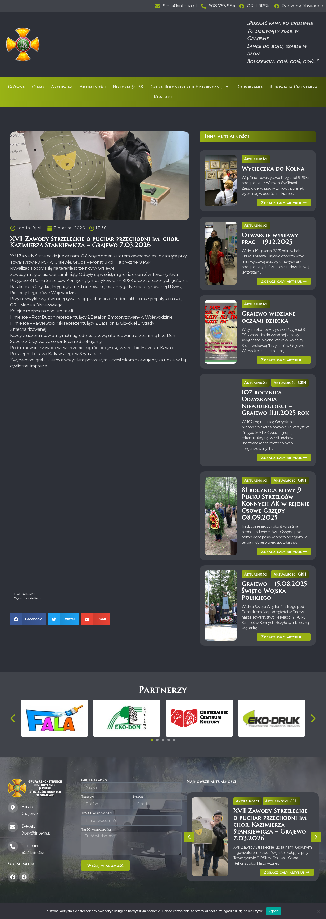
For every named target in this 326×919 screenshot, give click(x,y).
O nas (38, 86)
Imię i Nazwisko (94, 780)
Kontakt (163, 96)
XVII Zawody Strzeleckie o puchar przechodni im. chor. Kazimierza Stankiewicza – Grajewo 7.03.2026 (270, 824)
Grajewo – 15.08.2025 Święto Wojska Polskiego (274, 590)
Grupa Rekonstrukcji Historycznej (189, 86)
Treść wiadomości (96, 829)
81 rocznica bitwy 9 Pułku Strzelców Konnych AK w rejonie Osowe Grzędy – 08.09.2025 (275, 503)
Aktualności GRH (290, 382)
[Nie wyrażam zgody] (318, 911)
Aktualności (93, 86)
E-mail (138, 796)
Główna (16, 86)
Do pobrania (249, 86)
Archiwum (62, 86)
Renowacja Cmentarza (293, 86)
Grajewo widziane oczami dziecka (268, 317)
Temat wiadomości (96, 813)
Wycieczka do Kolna (273, 169)
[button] (28, 619)
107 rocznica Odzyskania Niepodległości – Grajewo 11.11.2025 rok (275, 403)
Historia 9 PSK (128, 86)
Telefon (87, 796)
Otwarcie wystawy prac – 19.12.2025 (270, 238)
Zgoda (273, 911)
